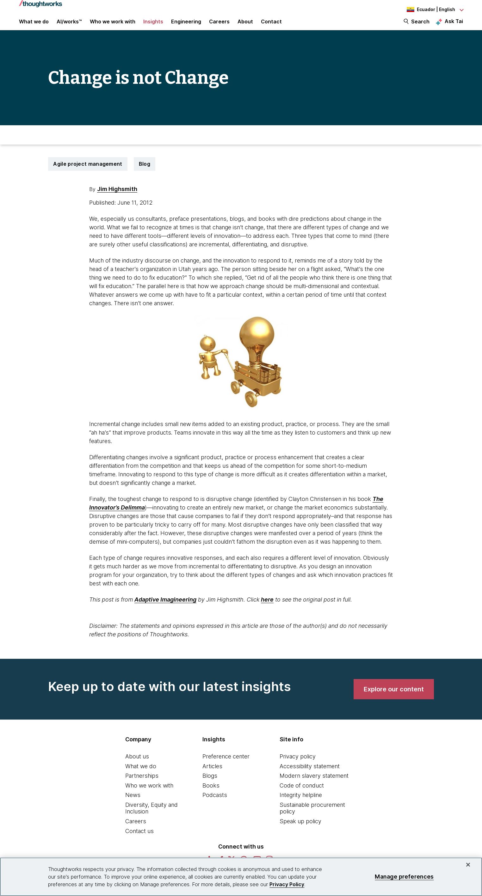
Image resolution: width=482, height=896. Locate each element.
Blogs (209, 784)
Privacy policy (298, 765)
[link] (394, 698)
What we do (140, 774)
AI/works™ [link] (69, 26)
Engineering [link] (186, 26)
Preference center (226, 765)
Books (210, 794)
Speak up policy (300, 829)
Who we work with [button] (112, 26)
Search (420, 26)
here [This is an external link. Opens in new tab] (267, 608)
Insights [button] (153, 26)
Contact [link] (271, 26)
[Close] (468, 865)
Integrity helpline (301, 803)
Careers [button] (219, 26)
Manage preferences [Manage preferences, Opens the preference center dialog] (404, 876)
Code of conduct (302, 794)
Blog (144, 172)
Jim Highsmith (117, 197)
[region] (241, 876)
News (132, 803)
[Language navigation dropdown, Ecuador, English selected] (428, 9)
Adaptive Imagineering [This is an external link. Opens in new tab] (165, 608)
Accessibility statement (310, 774)
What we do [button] (34, 26)
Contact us (139, 839)
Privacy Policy (286, 884)
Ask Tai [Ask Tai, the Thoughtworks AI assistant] (454, 25)
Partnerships (141, 784)
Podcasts (214, 803)
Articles (212, 774)
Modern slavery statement (314, 784)
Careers (135, 829)
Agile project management (87, 172)
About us (137, 765)
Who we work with (149, 794)
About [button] (245, 26)
